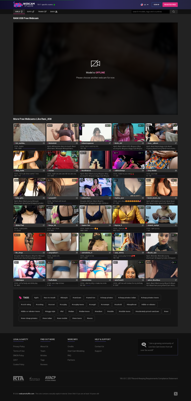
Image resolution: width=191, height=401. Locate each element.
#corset (51, 305)
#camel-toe (90, 298)
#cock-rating (26, 305)
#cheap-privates (106, 298)
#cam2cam (77, 298)
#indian (71, 311)
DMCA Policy (18, 355)
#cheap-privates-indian (127, 298)
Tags (42, 360)
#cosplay (63, 305)
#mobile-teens (124, 311)
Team (42, 351)
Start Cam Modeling (76, 351)
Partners (71, 360)
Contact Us (99, 346)
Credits (71, 346)
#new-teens (77, 318)
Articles (43, 355)
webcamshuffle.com (26, 394)
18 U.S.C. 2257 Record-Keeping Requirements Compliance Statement (149, 378)
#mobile (110, 311)
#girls (36, 298)
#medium (98, 311)
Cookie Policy (18, 364)
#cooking (39, 305)
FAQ (69, 355)
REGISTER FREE (170, 5)
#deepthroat (131, 305)
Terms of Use (19, 351)
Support (98, 351)
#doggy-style (50, 311)
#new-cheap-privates (29, 318)
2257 (15, 360)
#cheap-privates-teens (150, 298)
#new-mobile (62, 318)
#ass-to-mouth (49, 298)
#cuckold (118, 305)
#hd (61, 311)
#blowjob (64, 298)
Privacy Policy (19, 346)
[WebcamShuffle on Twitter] (176, 394)
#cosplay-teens (78, 305)
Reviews (43, 364)
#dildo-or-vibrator (148, 305)
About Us (44, 346)
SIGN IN (156, 5)
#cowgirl (92, 305)
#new (166, 311)
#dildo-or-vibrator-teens (30, 311)
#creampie (105, 305)
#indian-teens (84, 311)
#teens (90, 318)
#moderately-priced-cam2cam (147, 311)
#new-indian (47, 318)
